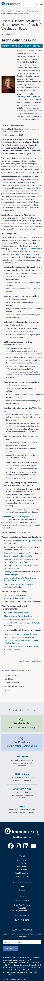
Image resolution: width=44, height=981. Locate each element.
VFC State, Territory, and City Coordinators (21, 646)
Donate (22, 890)
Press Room (22, 866)
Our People (22, 863)
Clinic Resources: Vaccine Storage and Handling (23, 601)
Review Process (22, 870)
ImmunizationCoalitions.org (22, 743)
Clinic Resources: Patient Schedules (18, 616)
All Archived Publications (29, 661)
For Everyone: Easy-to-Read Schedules (19, 619)
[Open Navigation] (41, 4)
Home (3, 11)
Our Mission (22, 860)
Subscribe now (11, 948)
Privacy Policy (22, 876)
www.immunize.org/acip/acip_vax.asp (18, 153)
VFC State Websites (12, 650)
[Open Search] (37, 4)
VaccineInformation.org (22, 725)
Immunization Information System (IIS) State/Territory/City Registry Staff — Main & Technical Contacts (21, 640)
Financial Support (12, 682)
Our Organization (12, 675)
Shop (22, 887)
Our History (9, 679)
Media (7, 690)
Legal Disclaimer (22, 873)
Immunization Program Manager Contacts (21, 634)
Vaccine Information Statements (16, 612)
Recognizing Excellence (14, 686)
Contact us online (22, 900)
